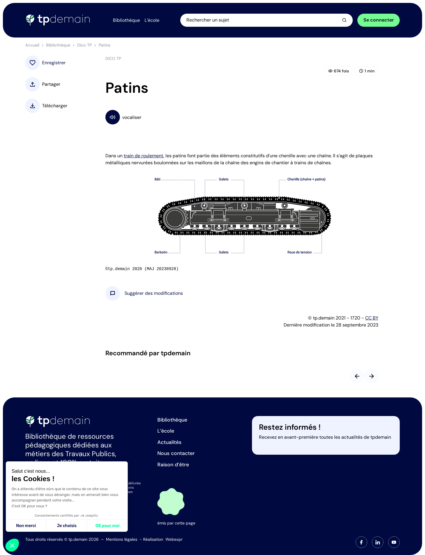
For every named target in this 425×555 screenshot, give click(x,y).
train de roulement (143, 156)
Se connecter (378, 20)
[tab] (361, 542)
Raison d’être (173, 464)
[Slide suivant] (371, 376)
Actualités (169, 442)
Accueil (32, 45)
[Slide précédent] (357, 376)
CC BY (371, 318)
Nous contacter (176, 453)
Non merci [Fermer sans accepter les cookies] (26, 525)
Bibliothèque (58, 45)
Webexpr (174, 539)
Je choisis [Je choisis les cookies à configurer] (67, 525)
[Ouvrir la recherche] (266, 20)
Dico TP (84, 45)
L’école (165, 431)
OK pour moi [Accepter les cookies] (108, 525)
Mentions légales (121, 539)
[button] (154, 293)
